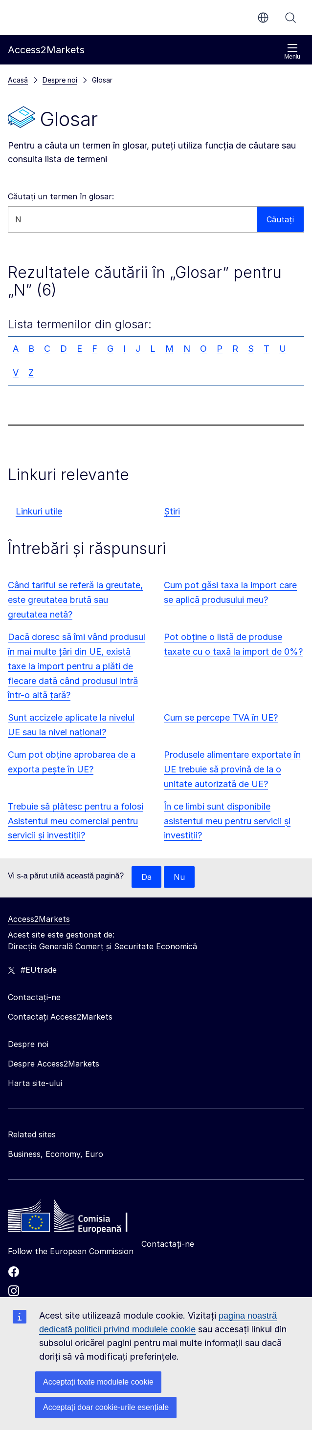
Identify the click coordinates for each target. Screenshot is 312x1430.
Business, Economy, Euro (55, 1154)
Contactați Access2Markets (60, 1017)
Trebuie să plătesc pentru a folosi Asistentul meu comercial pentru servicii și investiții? (75, 821)
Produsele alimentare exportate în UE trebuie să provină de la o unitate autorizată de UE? (232, 769)
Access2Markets (39, 919)
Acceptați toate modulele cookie (98, 1382)
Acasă (18, 80)
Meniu (292, 51)
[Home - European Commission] (79, 1218)
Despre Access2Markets (53, 1063)
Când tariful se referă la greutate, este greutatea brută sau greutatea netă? (75, 599)
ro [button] (263, 17)
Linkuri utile (39, 511)
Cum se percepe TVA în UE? (221, 717)
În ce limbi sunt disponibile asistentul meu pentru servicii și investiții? (227, 821)
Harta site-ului (35, 1083)
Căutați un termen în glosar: (61, 196)
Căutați (290, 17)
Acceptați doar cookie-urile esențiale (106, 1407)
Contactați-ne (167, 1244)
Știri (172, 511)
